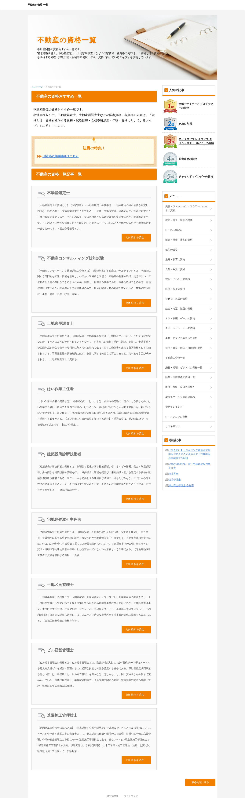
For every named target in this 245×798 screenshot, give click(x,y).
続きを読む (137, 236)
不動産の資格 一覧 (38, 4)
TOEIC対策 (177, 123)
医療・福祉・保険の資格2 (179, 387)
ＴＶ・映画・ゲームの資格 (180, 318)
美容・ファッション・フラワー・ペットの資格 (186, 208)
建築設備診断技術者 (64, 446)
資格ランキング (174, 406)
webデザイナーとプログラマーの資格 (188, 106)
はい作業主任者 (60, 383)
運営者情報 (113, 779)
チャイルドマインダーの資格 (188, 176)
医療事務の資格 (180, 159)
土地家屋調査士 (60, 320)
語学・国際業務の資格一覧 (180, 377)
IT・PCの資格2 (173, 229)
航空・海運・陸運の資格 (178, 308)
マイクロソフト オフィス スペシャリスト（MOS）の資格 (188, 141)
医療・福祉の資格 (175, 288)
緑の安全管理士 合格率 (181, 485)
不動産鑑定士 (58, 193)
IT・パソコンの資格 (176, 416)
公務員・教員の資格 (176, 298)
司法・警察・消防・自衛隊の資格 (183, 347)
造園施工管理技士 (62, 700)
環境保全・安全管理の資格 (180, 396)
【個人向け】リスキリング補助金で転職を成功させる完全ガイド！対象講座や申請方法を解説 (189, 454)
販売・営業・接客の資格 (178, 239)
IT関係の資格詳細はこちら (60, 156)
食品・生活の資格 (175, 269)
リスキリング (172, 426)
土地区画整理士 (60, 573)
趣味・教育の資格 (175, 259)
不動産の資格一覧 (67, 40)
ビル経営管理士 (60, 637)
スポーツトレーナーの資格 (180, 328)
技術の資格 (171, 249)
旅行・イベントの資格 (177, 279)
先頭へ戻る (203, 765)
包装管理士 (174, 479)
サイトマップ (131, 779)
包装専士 (173, 473)
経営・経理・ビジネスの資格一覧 (183, 367)
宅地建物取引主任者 (64, 510)
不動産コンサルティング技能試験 (75, 256)
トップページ (37, 87)
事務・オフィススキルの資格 (181, 338)
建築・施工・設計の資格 (178, 220)
